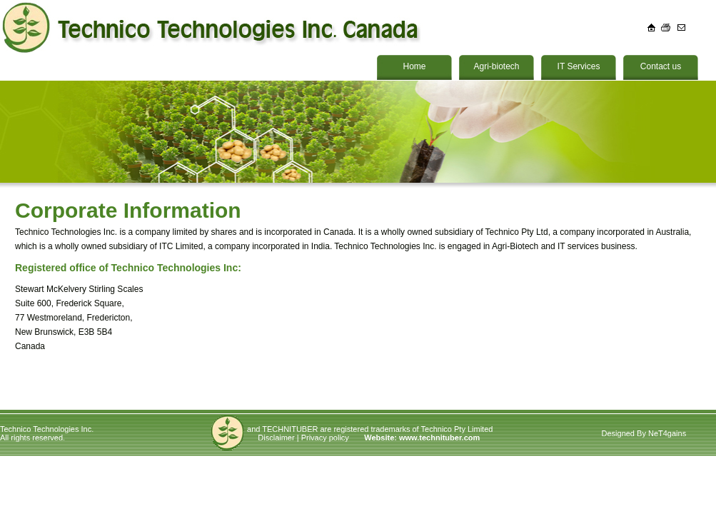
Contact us (660, 66)
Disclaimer (276, 437)
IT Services (579, 66)
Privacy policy (325, 437)
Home (414, 66)
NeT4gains (667, 433)
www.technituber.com (439, 437)
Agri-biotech (496, 66)
